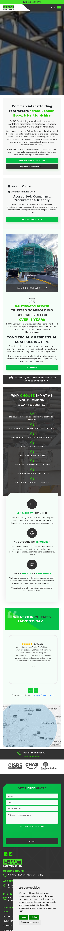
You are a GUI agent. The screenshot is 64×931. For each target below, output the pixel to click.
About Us (8, 917)
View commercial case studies (32, 161)
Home (6, 912)
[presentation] (23, 833)
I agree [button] (23, 917)
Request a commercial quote (32, 167)
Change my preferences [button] (30, 922)
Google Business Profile (44, 695)
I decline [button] (34, 917)
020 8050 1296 (34, 2)
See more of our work (32, 288)
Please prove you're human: (32, 827)
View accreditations (32, 219)
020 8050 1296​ (32, 757)
